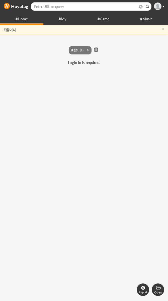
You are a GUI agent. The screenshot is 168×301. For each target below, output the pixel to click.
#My (62, 19)
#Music (146, 19)
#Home (22, 19)
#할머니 (10, 30)
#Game (103, 19)
